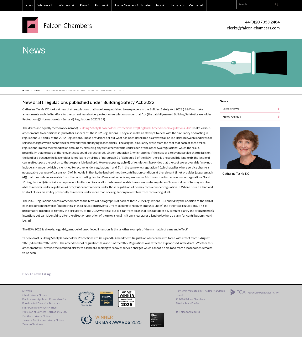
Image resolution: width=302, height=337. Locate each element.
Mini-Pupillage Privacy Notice (39, 305)
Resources (114, 4)
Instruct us (199, 4)
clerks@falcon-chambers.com (253, 25)
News (37, 88)
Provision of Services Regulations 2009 (44, 309)
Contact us (218, 4)
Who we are (46, 4)
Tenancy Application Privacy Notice (43, 317)
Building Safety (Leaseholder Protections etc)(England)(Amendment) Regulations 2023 (136, 125)
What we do (71, 4)
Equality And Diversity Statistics (41, 301)
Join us (177, 4)
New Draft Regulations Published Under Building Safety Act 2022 (84, 88)
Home (29, 4)
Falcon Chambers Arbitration (148, 4)
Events (93, 4)
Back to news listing (36, 271)
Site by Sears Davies (187, 301)
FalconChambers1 (188, 309)
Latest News (230, 106)
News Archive (231, 114)
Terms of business (32, 321)
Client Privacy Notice (34, 292)
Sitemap (27, 288)
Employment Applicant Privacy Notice (44, 296)
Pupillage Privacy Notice (36, 313)
